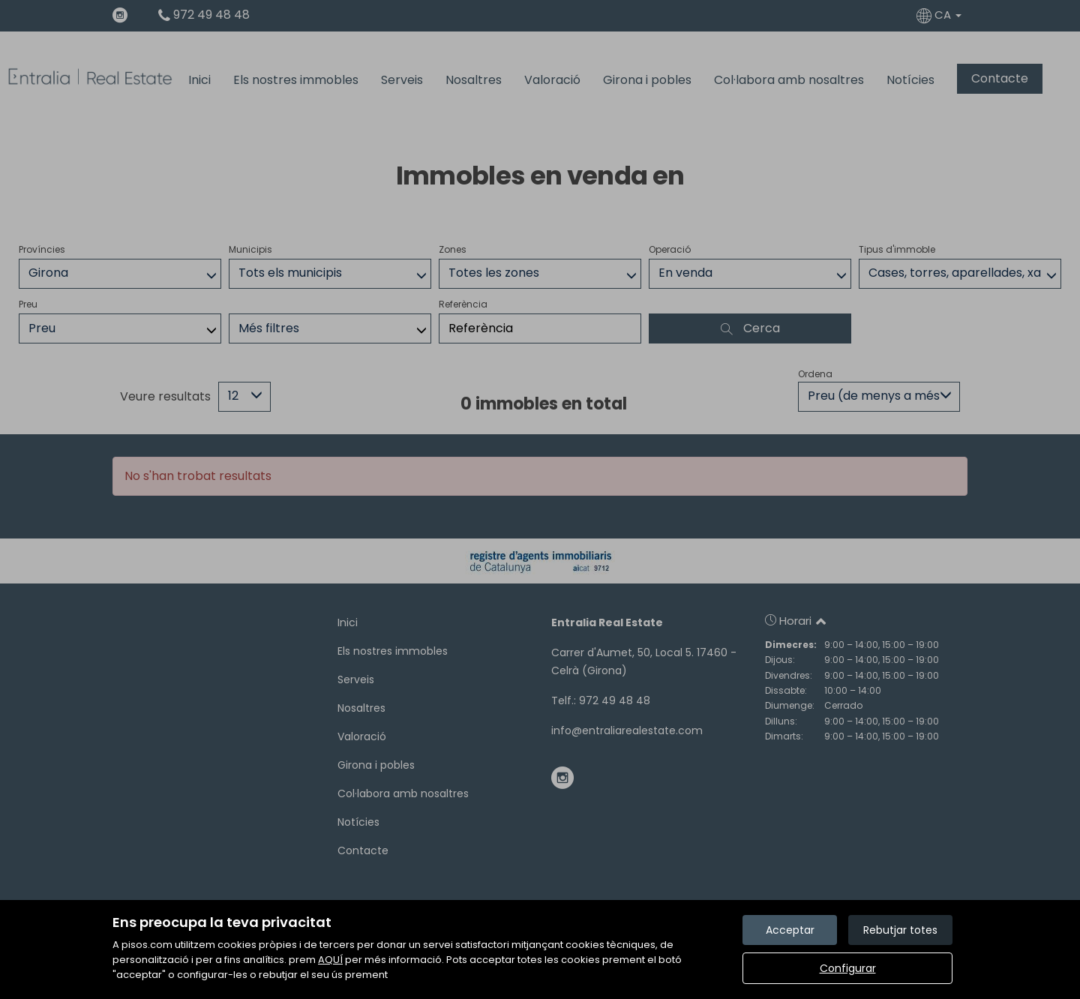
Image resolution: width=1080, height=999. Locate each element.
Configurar (848, 968)
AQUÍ (330, 959)
